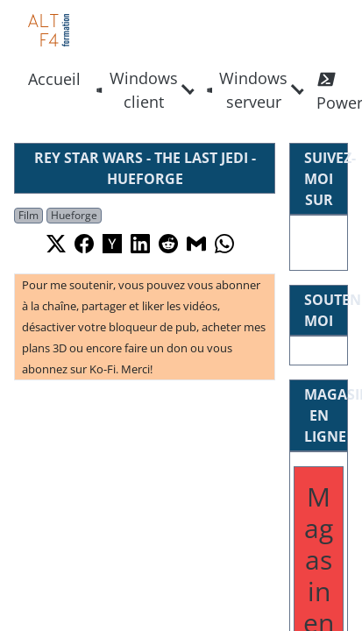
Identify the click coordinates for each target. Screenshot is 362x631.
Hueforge (74, 215)
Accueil (54, 78)
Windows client (137, 89)
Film (28, 215)
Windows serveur (247, 89)
